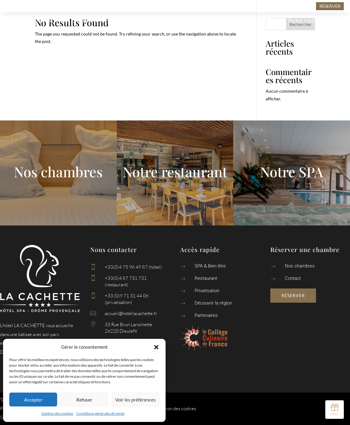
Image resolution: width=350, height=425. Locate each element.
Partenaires (263, 21)
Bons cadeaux (309, 21)
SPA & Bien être (210, 266)
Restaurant (132, 21)
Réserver (293, 295)
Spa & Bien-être (83, 21)
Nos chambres (300, 266)
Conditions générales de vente (100, 413)
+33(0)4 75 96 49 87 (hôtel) (133, 267)
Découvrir (223, 21)
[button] (156, 347)
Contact (175, 30)
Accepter (33, 399)
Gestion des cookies (57, 413)
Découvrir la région (213, 303)
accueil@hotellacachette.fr (131, 313)
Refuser (84, 399)
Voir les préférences (135, 399)
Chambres (36, 21)
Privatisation (175, 21)
